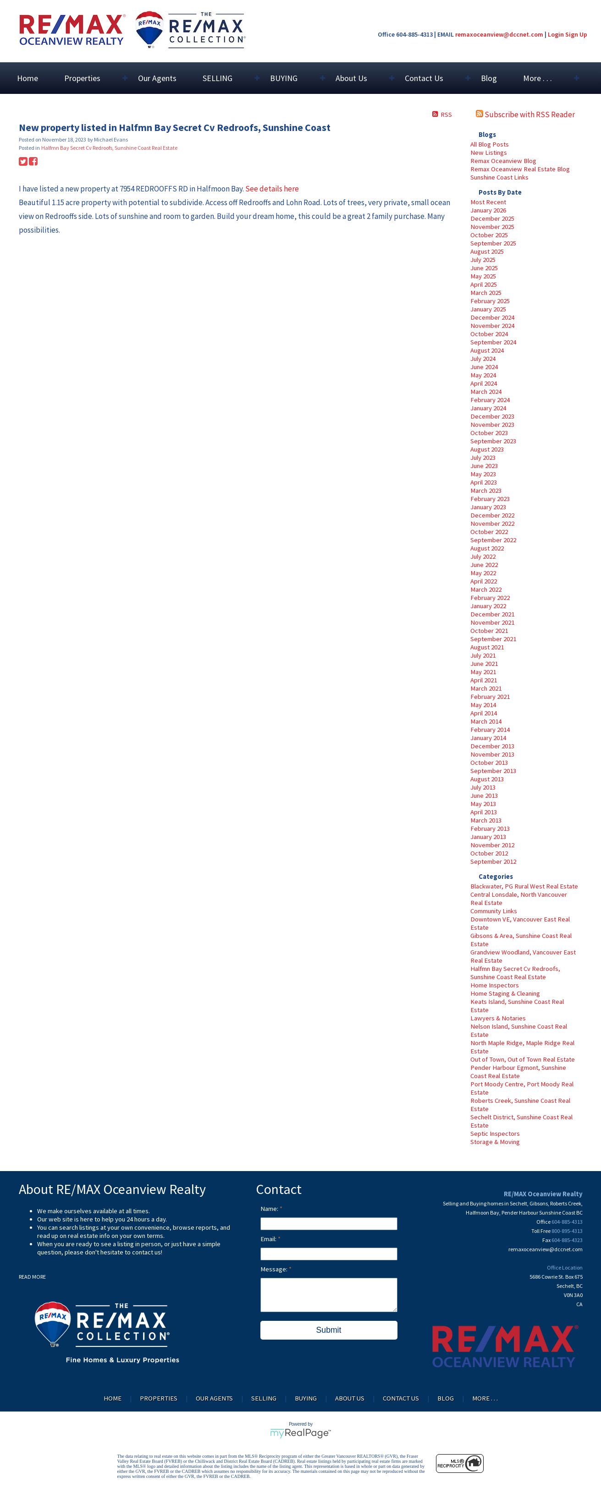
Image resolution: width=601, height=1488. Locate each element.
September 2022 (493, 540)
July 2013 (483, 787)
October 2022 (489, 532)
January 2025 (488, 309)
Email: (269, 1239)
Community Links (493, 911)
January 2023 (488, 507)
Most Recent (488, 202)
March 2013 (486, 820)
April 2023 (483, 482)
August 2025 (487, 251)
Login (556, 34)
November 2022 (492, 523)
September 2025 (493, 243)
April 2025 (483, 284)
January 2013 (488, 837)
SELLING (263, 1398)
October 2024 (489, 334)
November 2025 (492, 227)
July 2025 (483, 260)
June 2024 (484, 367)
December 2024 (492, 317)
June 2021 (484, 664)
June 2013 (484, 795)
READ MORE (32, 1276)
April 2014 (483, 713)
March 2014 (486, 721)
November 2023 (492, 424)
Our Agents (157, 78)
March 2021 (486, 688)
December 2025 (492, 218)
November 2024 (492, 326)
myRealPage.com (300, 1433)
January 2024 (488, 408)
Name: (270, 1209)
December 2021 (492, 614)
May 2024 (483, 375)
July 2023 (483, 457)
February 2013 (490, 828)
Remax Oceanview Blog (503, 161)
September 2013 (493, 771)
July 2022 (483, 556)
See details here (272, 189)
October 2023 (489, 433)
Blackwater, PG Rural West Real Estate (524, 886)
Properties (158, 1398)
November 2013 (492, 754)
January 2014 (488, 738)
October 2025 (489, 235)
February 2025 (490, 301)
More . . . (485, 1398)
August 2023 (487, 449)
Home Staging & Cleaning (505, 993)
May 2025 (483, 276)
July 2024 (483, 358)
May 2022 (483, 573)
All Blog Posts (489, 144)
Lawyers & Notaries (498, 1018)
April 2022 (483, 581)
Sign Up (576, 34)
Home (27, 78)
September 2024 (493, 342)
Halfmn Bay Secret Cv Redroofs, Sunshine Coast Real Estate (515, 973)
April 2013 (483, 812)
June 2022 (484, 565)
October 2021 (489, 631)
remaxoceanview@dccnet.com (499, 34)
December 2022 (492, 515)
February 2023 (490, 499)
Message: (274, 1269)
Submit (329, 1330)
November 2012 (492, 845)
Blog (489, 78)
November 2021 (492, 622)
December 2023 (492, 416)
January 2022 (488, 606)
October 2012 (489, 853)
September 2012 (493, 861)
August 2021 (487, 647)
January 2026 (488, 210)
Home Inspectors (494, 985)
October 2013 (489, 762)
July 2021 (483, 655)
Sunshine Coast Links (499, 177)
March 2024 (486, 391)
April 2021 (483, 680)
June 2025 (484, 268)
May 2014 (483, 705)
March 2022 (486, 589)
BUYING (306, 1398)
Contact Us (401, 1398)
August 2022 (487, 548)
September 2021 (493, 639)
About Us (349, 1398)
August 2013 (487, 779)
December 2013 (492, 746)
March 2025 (486, 293)
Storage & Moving (495, 1142)
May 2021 (483, 672)
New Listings (488, 152)
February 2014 (490, 729)
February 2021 (490, 696)
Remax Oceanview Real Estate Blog (520, 169)
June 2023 (484, 466)
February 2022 (490, 598)
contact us (146, 1252)
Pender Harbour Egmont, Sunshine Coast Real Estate (518, 1071)
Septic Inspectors (495, 1133)
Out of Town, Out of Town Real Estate (522, 1059)
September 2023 (493, 441)
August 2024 (487, 350)
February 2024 (490, 400)
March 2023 (486, 490)
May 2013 (483, 804)
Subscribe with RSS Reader (525, 114)
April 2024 (483, 383)
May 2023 (483, 474)
